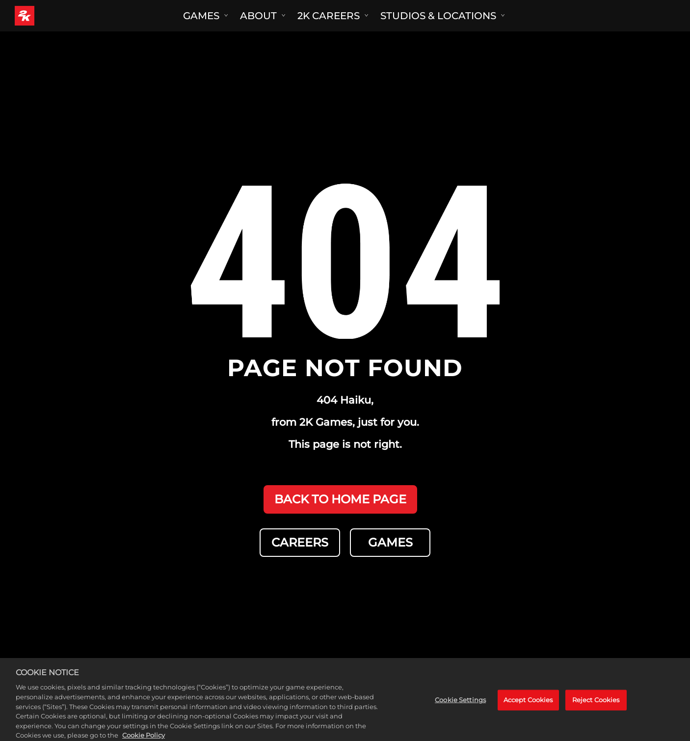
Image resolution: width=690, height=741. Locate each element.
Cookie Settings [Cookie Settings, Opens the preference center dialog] (460, 704)
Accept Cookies (528, 704)
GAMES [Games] (390, 542)
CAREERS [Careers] (299, 542)
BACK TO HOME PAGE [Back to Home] (340, 499)
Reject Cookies (596, 704)
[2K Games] (43, 16)
